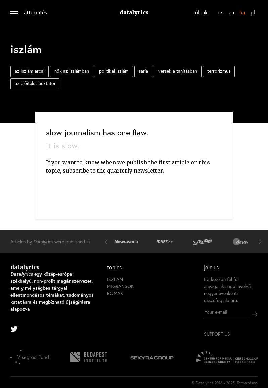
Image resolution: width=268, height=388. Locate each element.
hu (242, 12)
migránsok (120, 286)
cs (220, 12)
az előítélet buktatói (35, 83)
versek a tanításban (177, 71)
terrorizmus (218, 71)
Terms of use (247, 382)
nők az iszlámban (71, 71)
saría (143, 71)
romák (115, 293)
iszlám (115, 279)
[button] (108, 241)
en (231, 12)
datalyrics (134, 12)
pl (253, 12)
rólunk (200, 12)
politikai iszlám (114, 71)
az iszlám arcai (29, 71)
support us (217, 334)
